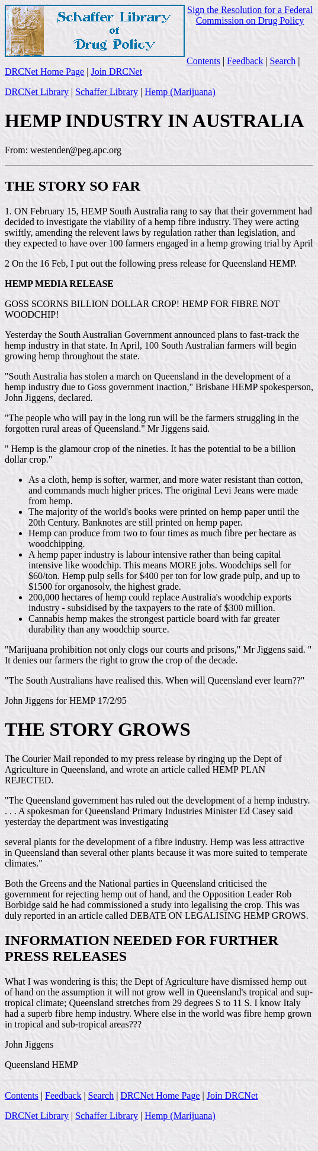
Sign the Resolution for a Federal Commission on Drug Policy (250, 15)
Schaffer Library (106, 92)
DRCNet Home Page (44, 72)
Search (283, 61)
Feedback (245, 61)
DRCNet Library (37, 92)
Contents (203, 61)
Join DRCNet (116, 72)
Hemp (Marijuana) (180, 92)
